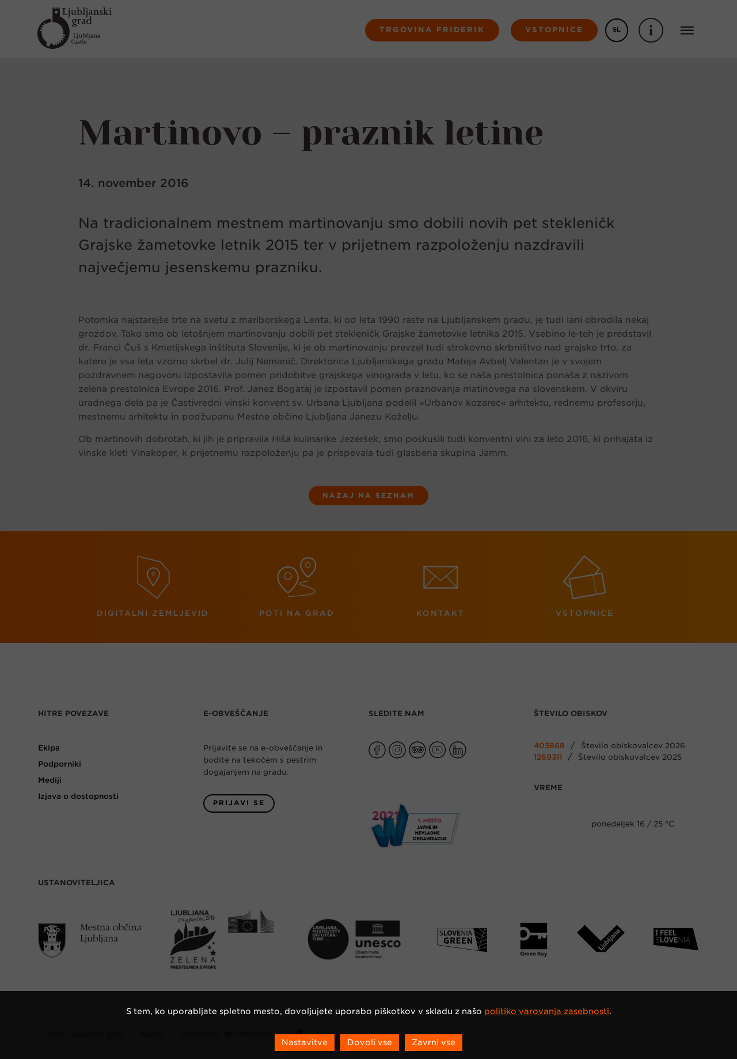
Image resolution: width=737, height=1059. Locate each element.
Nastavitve (305, 1042)
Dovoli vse (369, 1042)
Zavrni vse (433, 1042)
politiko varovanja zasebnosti (546, 1011)
